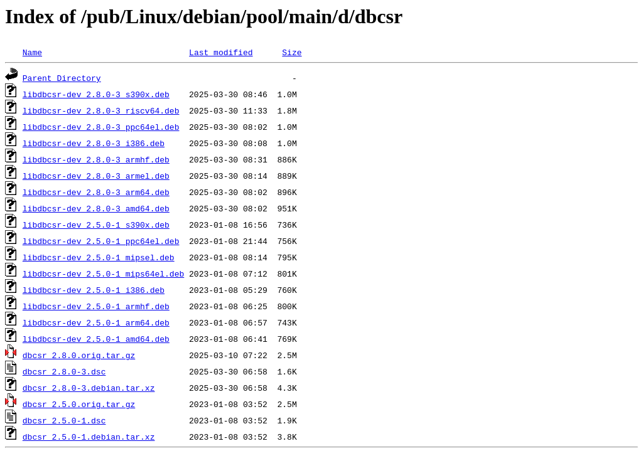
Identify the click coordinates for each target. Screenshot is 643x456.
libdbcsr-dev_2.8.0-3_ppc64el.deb (101, 126)
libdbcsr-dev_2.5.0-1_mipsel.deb (99, 257)
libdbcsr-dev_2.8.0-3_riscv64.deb (101, 110)
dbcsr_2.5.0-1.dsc (64, 420)
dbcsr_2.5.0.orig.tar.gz (79, 404)
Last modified (220, 52)
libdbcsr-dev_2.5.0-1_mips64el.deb (103, 273)
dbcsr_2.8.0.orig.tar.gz (79, 355)
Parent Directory (62, 77)
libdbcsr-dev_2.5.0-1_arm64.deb (96, 322)
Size (291, 52)
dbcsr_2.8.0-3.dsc (64, 371)
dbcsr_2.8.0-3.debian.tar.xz (89, 387)
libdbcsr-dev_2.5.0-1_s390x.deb (96, 224)
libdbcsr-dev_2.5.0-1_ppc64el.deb (101, 241)
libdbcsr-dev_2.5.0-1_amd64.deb (96, 338)
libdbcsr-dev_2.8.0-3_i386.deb (94, 143)
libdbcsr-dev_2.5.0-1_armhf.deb (96, 306)
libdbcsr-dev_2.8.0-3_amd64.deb (96, 208)
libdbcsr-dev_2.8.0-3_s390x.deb (96, 94)
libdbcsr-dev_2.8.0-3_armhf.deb (96, 159)
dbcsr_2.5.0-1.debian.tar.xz (89, 436)
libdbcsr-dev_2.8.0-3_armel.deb (96, 175)
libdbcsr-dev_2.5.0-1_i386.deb (94, 289)
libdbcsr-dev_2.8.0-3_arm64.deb (96, 192)
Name (32, 52)
